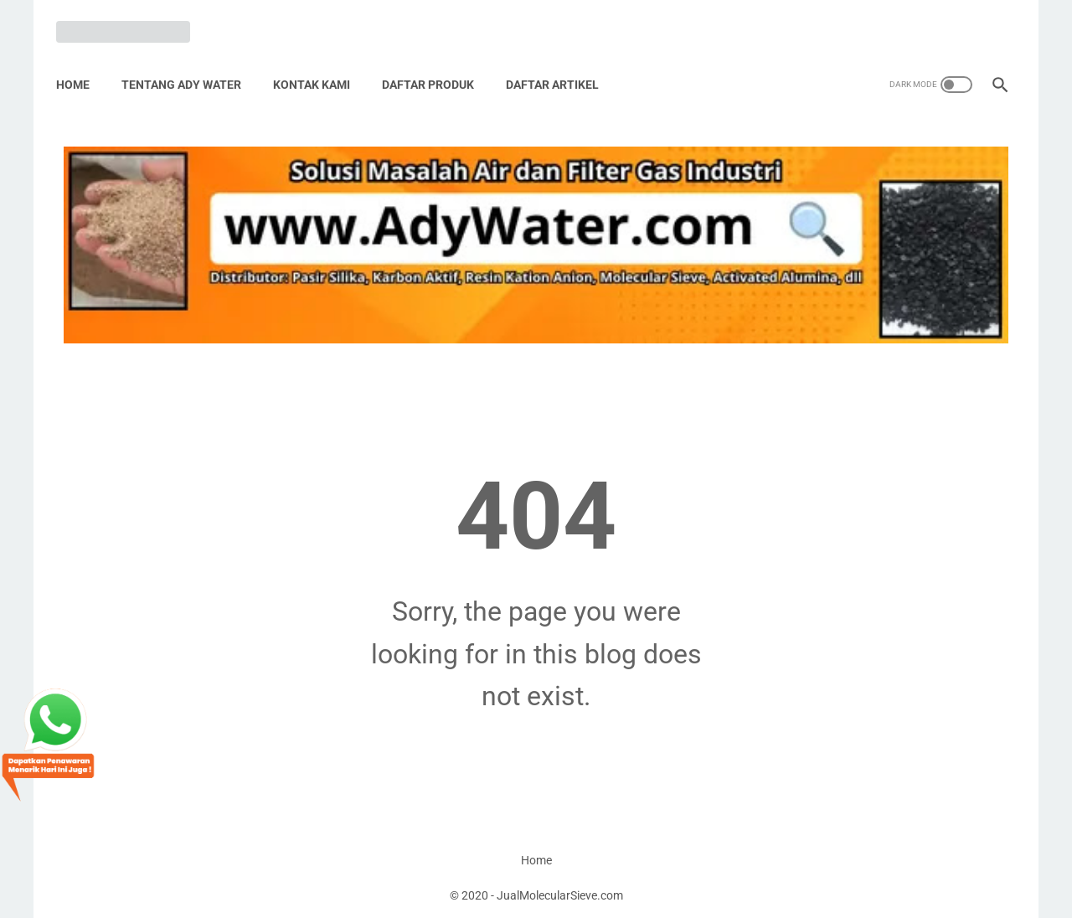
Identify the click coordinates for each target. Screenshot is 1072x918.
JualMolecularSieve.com (560, 892)
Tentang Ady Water (189, 66)
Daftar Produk (435, 66)
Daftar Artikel (559, 66)
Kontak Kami (319, 66)
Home (80, 66)
